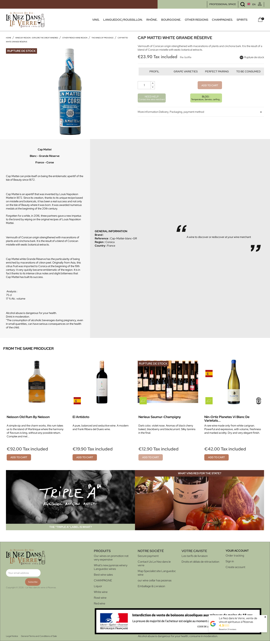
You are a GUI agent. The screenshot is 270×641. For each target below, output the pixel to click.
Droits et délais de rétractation (200, 562)
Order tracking (235, 555)
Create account (235, 567)
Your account (237, 551)
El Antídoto (81, 417)
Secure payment (148, 556)
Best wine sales (103, 575)
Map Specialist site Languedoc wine (157, 573)
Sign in (230, 561)
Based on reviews (227, 629)
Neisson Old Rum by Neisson (28, 417)
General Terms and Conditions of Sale (39, 636)
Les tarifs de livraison (195, 556)
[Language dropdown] (244, 4)
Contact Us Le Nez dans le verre (154, 563)
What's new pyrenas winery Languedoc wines (110, 567)
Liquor (98, 586)
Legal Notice (12, 636)
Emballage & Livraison (151, 586)
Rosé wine (100, 598)
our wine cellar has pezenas (154, 580)
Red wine (99, 603)
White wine (101, 592)
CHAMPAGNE (103, 580)
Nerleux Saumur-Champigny (159, 417)
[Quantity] (144, 93)
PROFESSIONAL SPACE (222, 4)
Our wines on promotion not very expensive (111, 557)
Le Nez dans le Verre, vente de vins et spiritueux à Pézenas (238, 620)
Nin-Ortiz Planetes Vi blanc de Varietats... (226, 419)
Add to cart (209, 92)
